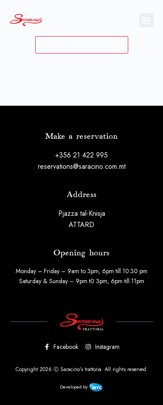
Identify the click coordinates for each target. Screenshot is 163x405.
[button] (146, 20)
